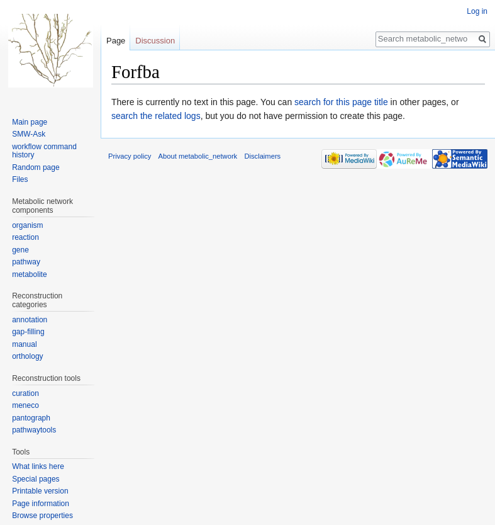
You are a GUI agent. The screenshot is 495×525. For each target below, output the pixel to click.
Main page (29, 122)
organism (27, 225)
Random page (35, 167)
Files (20, 179)
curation (25, 393)
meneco (25, 405)
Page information (40, 503)
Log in (477, 11)
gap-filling (28, 331)
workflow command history (44, 151)
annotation (29, 319)
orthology (27, 356)
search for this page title (341, 102)
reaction (25, 237)
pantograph (31, 418)
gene (20, 250)
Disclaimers (262, 156)
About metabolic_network (198, 156)
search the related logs (156, 116)
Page (115, 40)
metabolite (29, 274)
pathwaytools (34, 430)
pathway (26, 261)
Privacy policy (129, 156)
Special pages (35, 479)
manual (24, 344)
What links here (38, 466)
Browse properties (42, 515)
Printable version (40, 491)
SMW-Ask (28, 134)
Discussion (155, 40)
